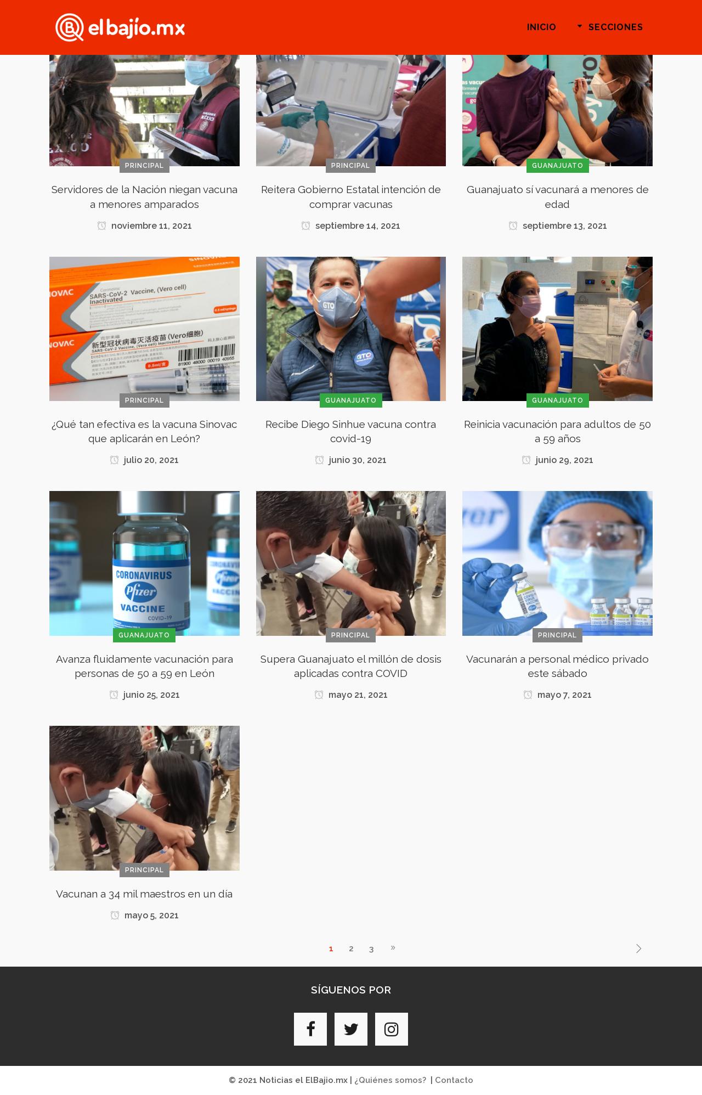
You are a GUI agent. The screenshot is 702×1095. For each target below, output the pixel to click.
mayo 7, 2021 (557, 695)
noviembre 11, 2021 (144, 226)
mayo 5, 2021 (144, 915)
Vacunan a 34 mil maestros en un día (144, 894)
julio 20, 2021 (144, 460)
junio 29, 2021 (557, 460)
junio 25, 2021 (144, 695)
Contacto (454, 1080)
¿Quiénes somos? (390, 1080)
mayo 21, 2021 (351, 695)
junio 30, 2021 (351, 460)
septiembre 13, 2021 (557, 226)
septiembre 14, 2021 (350, 226)
